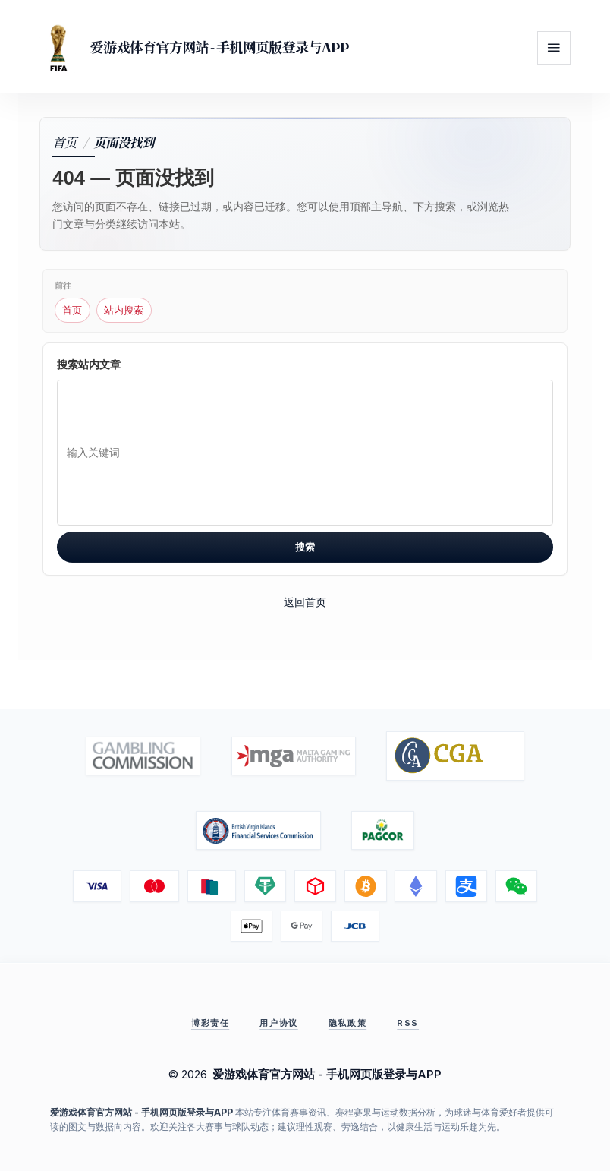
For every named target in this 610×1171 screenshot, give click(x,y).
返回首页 (305, 601)
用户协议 (278, 1023)
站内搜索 (123, 310)
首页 (64, 142)
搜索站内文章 (89, 364)
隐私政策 (347, 1023)
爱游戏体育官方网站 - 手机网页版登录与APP (219, 47)
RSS (408, 1023)
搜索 (305, 547)
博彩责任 (210, 1023)
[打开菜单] (554, 48)
